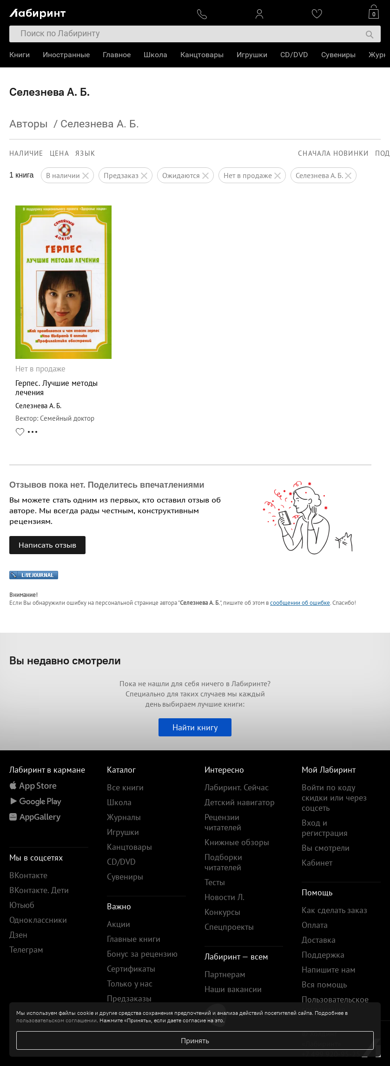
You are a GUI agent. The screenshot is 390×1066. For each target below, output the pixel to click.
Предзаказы (129, 998)
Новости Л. (225, 897)
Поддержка (323, 954)
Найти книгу (195, 727)
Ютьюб (21, 905)
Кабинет (317, 862)
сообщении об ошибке (300, 603)
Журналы (124, 817)
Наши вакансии (233, 989)
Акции (118, 924)
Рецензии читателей (223, 822)
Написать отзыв (47, 545)
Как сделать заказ (334, 910)
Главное (117, 54)
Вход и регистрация (325, 827)
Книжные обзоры (237, 842)
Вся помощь (324, 984)
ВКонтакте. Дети (39, 890)
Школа (155, 54)
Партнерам (225, 974)
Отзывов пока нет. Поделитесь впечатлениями (107, 485)
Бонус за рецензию (142, 953)
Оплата (315, 925)
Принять (195, 1040)
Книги (19, 54)
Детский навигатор (240, 802)
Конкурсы (222, 912)
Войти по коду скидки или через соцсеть (334, 797)
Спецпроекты (229, 926)
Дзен (18, 934)
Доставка (319, 939)
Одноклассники (38, 919)
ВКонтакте (28, 875)
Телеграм (26, 949)
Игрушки (252, 54)
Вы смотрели (326, 847)
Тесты (215, 882)
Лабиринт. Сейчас (237, 787)
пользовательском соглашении (56, 1020)
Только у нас (129, 983)
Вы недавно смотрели (65, 660)
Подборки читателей (223, 862)
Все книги (125, 787)
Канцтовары (202, 54)
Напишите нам (329, 969)
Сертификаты (131, 968)
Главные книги (133, 939)
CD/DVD (294, 54)
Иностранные (66, 54)
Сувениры (338, 54)
